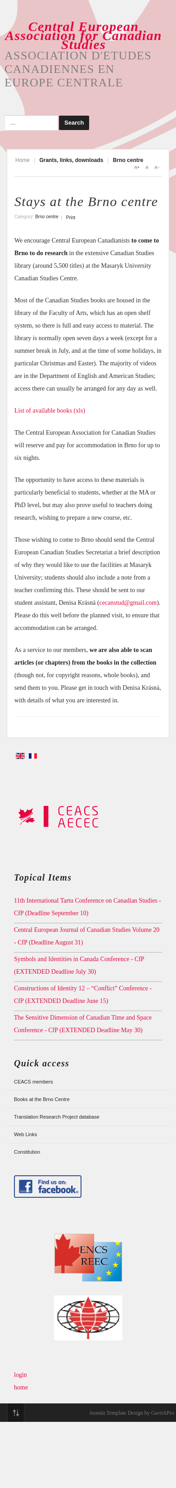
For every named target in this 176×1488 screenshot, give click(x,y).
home (21, 1387)
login (20, 1374)
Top (15, 1412)
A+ (137, 167)
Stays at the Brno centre (86, 201)
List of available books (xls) (49, 410)
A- (157, 167)
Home (22, 160)
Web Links (25, 1134)
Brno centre (47, 216)
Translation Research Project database (56, 1116)
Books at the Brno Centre (42, 1099)
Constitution (27, 1152)
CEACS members (33, 1081)
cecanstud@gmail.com (128, 602)
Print (71, 217)
